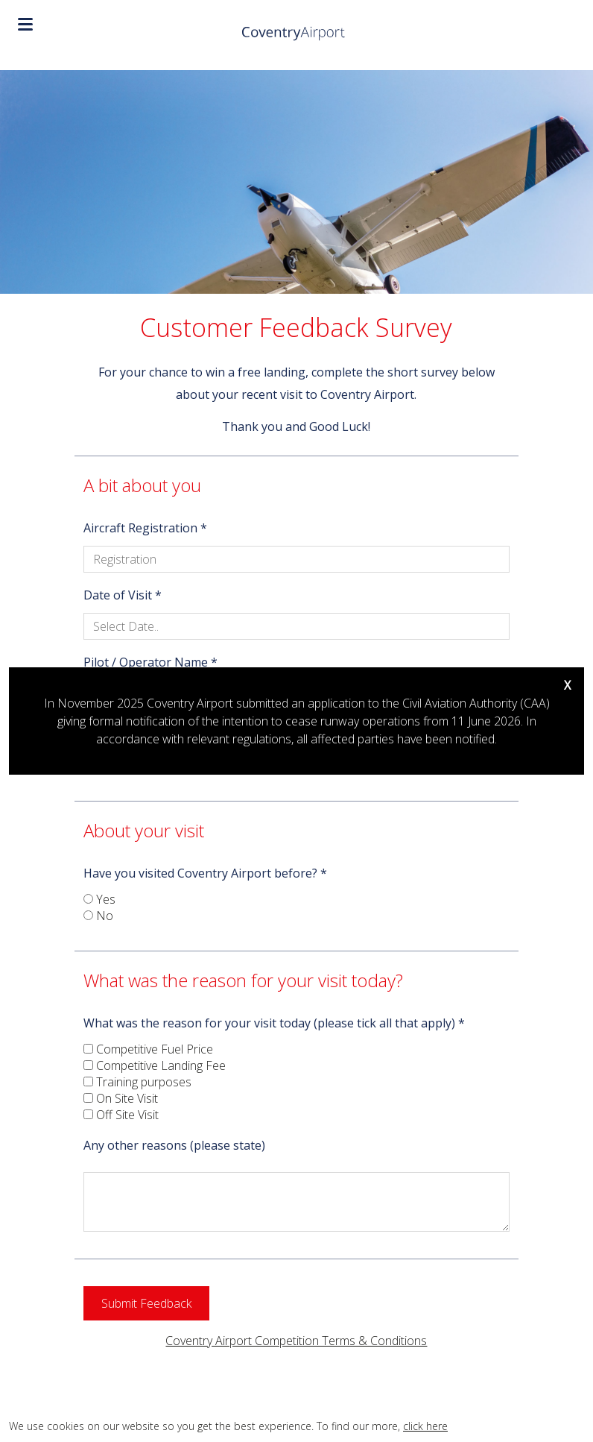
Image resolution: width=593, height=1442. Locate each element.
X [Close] (567, 685)
